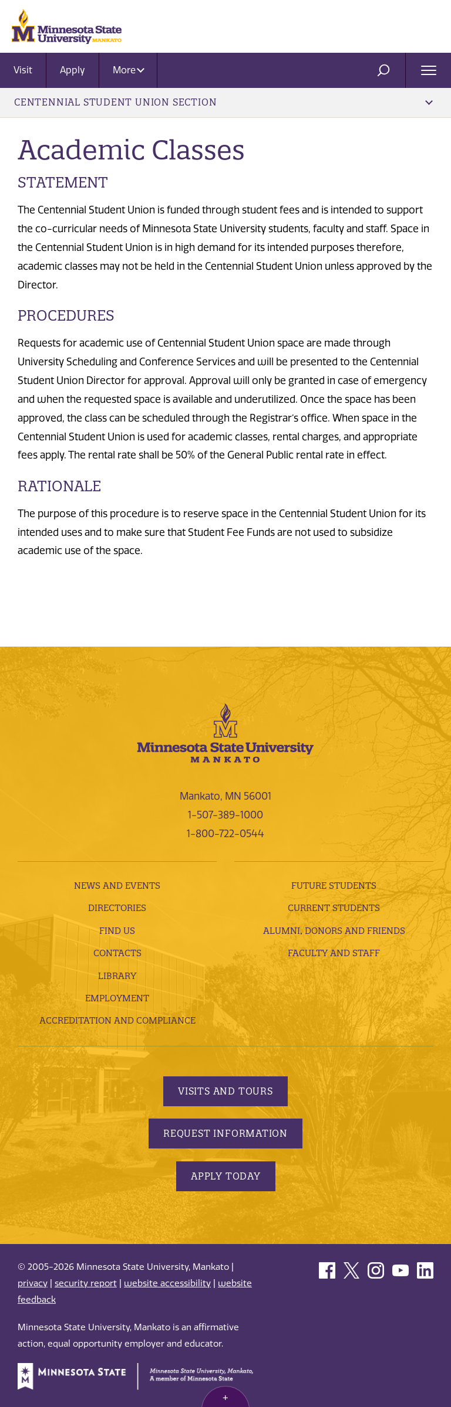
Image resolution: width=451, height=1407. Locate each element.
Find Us (117, 930)
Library (117, 975)
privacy (33, 1283)
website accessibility (167, 1283)
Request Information (225, 1133)
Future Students (333, 885)
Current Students (334, 907)
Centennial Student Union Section (223, 102)
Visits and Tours (225, 1091)
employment (117, 998)
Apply (72, 70)
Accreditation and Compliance (117, 1020)
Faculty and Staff (334, 953)
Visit (23, 70)
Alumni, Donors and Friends (334, 930)
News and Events (117, 885)
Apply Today (226, 1176)
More (128, 70)
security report (86, 1283)
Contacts (117, 953)
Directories (117, 907)
